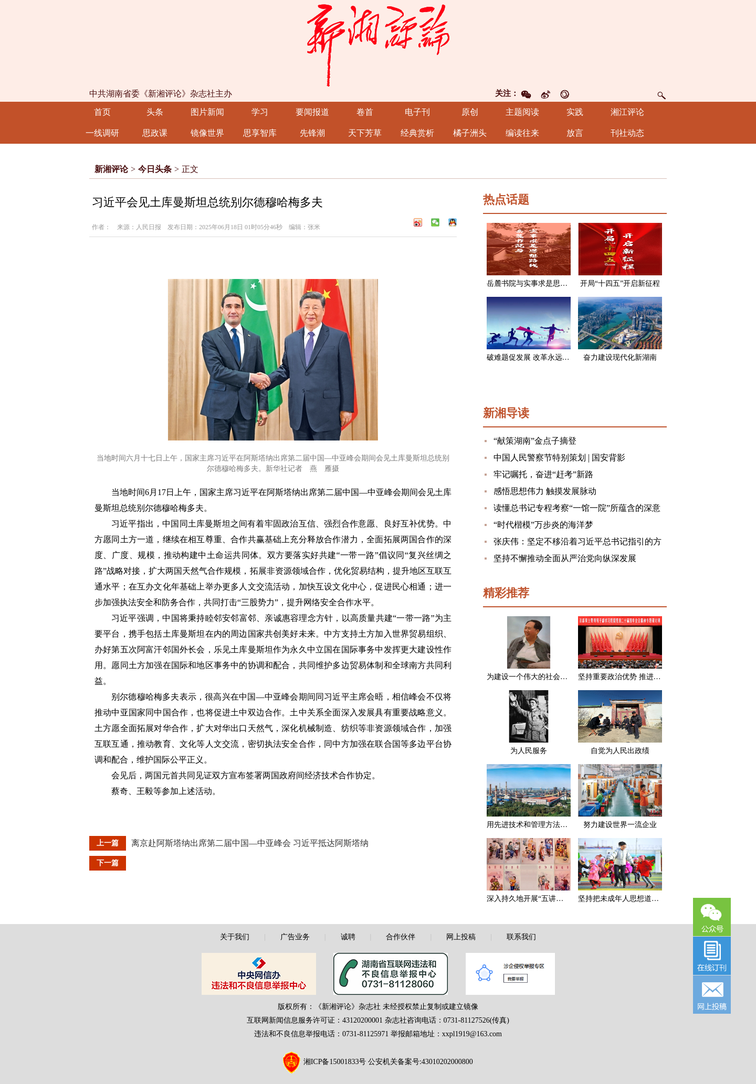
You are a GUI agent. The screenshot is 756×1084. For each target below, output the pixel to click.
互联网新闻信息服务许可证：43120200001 (315, 1020)
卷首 (364, 112)
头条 (154, 112)
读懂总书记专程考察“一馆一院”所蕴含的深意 (577, 507)
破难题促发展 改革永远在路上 (535, 357)
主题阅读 (522, 112)
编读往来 (522, 132)
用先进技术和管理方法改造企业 (538, 825)
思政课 (154, 132)
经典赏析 (417, 132)
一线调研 (102, 132)
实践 (574, 112)
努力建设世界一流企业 (620, 825)
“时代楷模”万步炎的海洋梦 (543, 524)
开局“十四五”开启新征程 (620, 283)
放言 (574, 132)
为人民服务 (528, 751)
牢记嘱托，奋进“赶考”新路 (543, 474)
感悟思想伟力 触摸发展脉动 (545, 491)
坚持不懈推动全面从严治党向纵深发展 (565, 558)
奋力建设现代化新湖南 (620, 357)
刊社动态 (627, 132)
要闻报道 (312, 112)
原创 (469, 112)
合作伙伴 (400, 937)
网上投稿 (461, 937)
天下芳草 (365, 132)
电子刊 (417, 112)
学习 (259, 112)
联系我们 (521, 937)
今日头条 (155, 169)
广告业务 (295, 937)
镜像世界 (207, 132)
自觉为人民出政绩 (620, 751)
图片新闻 (207, 112)
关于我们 (234, 937)
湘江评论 (627, 112)
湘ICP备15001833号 (334, 1062)
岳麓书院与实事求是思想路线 (534, 283)
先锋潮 (312, 132)
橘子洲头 (470, 132)
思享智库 (260, 132)
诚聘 (348, 937)
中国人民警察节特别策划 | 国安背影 (559, 457)
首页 (102, 112)
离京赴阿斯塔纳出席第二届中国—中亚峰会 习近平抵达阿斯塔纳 (250, 843)
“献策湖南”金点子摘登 (535, 440)
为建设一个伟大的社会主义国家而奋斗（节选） (564, 677)
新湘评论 (111, 169)
